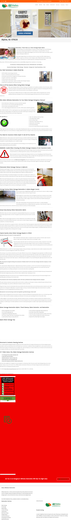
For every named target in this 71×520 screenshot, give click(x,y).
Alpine (17, 265)
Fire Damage (4, 506)
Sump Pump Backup (39, 67)
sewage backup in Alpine (29, 191)
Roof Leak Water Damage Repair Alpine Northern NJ (38, 310)
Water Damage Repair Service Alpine (8, 310)
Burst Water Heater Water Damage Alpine (36, 312)
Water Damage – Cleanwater (22, 67)
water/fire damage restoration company (12, 344)
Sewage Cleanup (4, 514)
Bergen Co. (5, 298)
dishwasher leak (18, 172)
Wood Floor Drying (5, 512)
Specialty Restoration (5, 519)
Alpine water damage (28, 52)
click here (31, 368)
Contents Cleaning (5, 509)
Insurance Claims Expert (11, 67)
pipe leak (13, 172)
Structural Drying (35, 124)
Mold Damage (4, 508)
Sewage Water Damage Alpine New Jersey (9, 313)
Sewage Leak (31, 67)
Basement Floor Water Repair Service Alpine (37, 316)
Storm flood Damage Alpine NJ (7, 312)
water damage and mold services (10, 107)
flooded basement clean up (26, 129)
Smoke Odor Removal (5, 516)
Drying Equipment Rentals (6, 517)
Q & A (44, 67)
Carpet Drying (4, 511)
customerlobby (22, 62)
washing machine (28, 172)
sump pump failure (21, 212)
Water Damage (4, 505)
